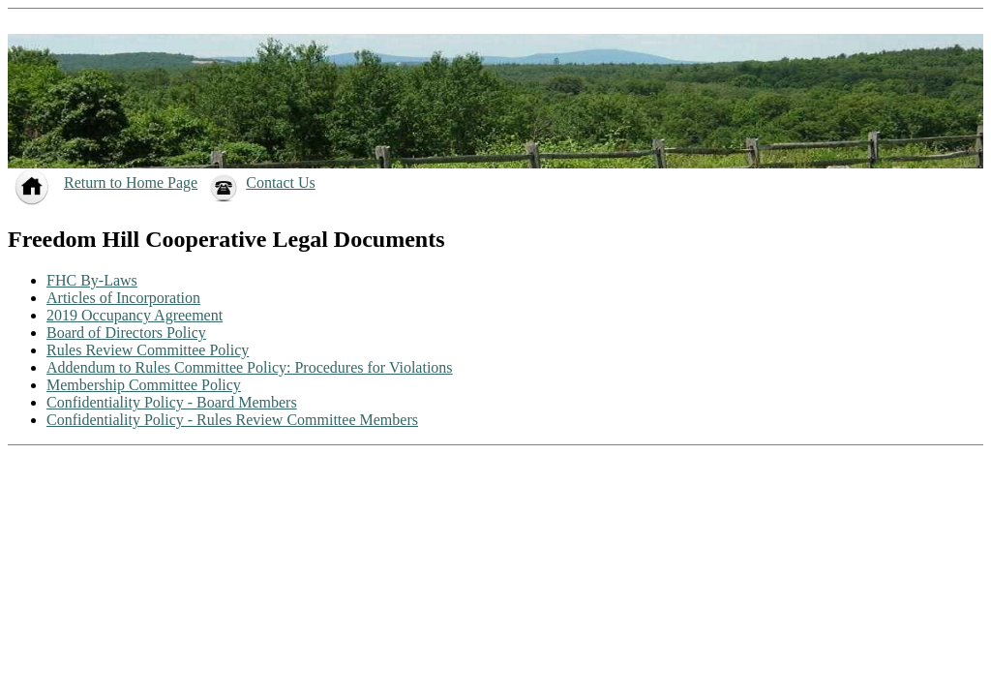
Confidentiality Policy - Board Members (171, 402)
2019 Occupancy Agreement (134, 315)
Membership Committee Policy (143, 385)
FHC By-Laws (91, 280)
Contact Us (280, 182)
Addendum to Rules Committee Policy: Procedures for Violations (249, 367)
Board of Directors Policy (126, 332)
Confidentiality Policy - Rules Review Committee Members (232, 419)
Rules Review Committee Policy (147, 350)
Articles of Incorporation (123, 297)
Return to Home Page (130, 182)
